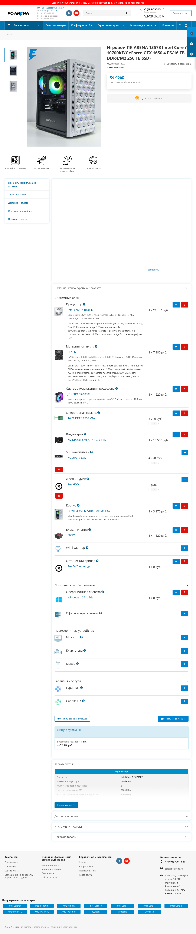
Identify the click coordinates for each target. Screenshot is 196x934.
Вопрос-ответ (86, 866)
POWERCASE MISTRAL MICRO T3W (89, 511)
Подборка (96, 911)
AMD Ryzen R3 (15, 911)
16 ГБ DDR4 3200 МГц (81, 418)
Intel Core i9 (176, 905)
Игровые (122, 911)
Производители (88, 870)
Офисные (149, 911)
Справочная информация (95, 857)
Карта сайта (85, 874)
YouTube (76, 13)
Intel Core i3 (96, 905)
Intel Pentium (42, 905)
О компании (11, 862)
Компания (10, 857)
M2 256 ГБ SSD (77, 457)
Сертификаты (11, 870)
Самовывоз (48, 873)
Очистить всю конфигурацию (72, 718)
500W (71, 535)
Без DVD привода (79, 566)
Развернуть (153, 269)
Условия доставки (51, 869)
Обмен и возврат (51, 877)
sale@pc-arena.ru (50, 10)
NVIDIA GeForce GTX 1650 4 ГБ (87, 440)
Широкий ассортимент (15, 168)
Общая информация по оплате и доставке (56, 858)
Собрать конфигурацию (173, 718)
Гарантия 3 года (93, 168)
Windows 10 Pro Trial (81, 597)
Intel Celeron (15, 905)
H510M (72, 352)
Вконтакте (69, 13)
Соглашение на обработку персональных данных (18, 876)
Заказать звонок (181, 13)
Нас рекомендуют (41, 168)
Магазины (10, 866)
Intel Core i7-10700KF (81, 310)
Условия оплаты (50, 864)
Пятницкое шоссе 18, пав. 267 (50, 7)
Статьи (82, 862)
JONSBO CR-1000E (79, 394)
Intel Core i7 (149, 905)
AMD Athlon (69, 905)
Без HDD (73, 484)
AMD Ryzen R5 (42, 911)
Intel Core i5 (123, 905)
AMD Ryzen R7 (69, 911)
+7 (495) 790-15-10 (154, 9)
